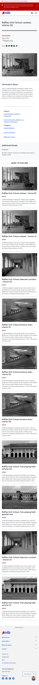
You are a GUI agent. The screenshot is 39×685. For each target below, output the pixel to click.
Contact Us (5, 652)
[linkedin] (3, 677)
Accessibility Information (9, 661)
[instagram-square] (10, 677)
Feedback (5, 655)
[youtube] (14, 677)
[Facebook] (6, 45)
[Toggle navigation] (36, 13)
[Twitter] (8, 45)
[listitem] (5, 635)
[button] (32, 13)
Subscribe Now (6, 669)
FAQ (3, 658)
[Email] (11, 45)
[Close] (37, 4)
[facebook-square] (7, 677)
